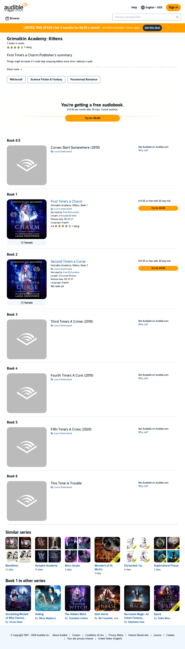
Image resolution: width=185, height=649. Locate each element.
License (157, 635)
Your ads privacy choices (80, 638)
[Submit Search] (178, 17)
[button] (14, 69)
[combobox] (146, 17)
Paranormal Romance (83, 79)
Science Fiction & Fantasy (46, 79)
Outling (39, 614)
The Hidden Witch (75, 614)
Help (134, 7)
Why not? (143, 150)
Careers (76, 635)
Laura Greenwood (63, 151)
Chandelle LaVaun (78, 618)
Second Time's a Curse (68, 262)
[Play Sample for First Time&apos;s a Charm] (27, 242)
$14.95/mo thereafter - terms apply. (82, 28)
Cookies (170, 635)
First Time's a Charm (66, 202)
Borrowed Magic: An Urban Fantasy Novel (136, 618)
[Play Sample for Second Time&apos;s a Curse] (27, 302)
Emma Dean (15, 622)
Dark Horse (101, 614)
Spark (157, 614)
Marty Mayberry (47, 618)
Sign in (173, 7)
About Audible (60, 635)
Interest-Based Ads (138, 635)
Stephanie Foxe (136, 622)
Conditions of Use (94, 635)
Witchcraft (16, 79)
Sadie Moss (164, 618)
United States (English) (110, 638)
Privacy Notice (116, 635)
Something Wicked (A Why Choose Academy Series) (16, 618)
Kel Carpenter (105, 618)
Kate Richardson (71, 212)
